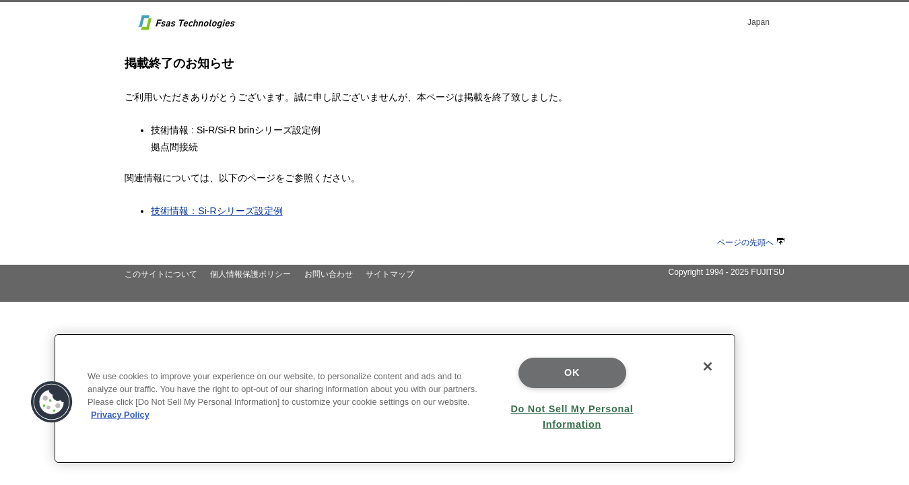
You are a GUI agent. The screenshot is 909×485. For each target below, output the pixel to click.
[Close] (707, 366)
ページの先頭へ (750, 242)
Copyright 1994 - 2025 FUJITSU (726, 272)
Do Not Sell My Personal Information (571, 416)
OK (572, 372)
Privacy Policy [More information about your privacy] (120, 415)
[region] (395, 398)
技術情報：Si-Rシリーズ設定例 (216, 210)
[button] (51, 402)
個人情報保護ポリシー (250, 274)
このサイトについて (161, 274)
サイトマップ (390, 274)
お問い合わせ (328, 274)
